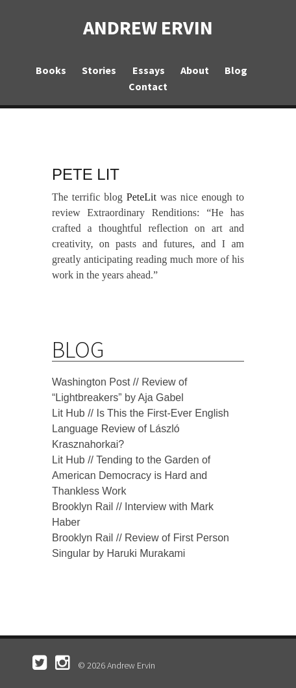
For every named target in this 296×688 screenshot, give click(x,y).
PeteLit (141, 197)
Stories (99, 70)
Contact (148, 86)
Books (51, 70)
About (194, 70)
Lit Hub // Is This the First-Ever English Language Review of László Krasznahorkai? (140, 429)
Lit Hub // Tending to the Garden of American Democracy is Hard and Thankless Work (131, 475)
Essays (148, 70)
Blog (236, 70)
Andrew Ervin (148, 27)
